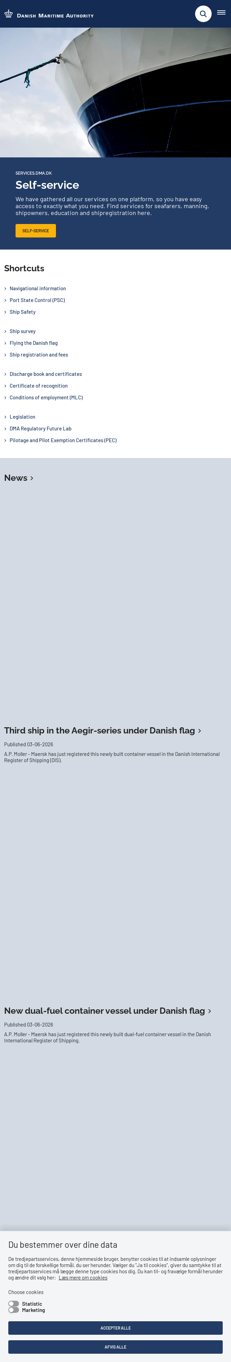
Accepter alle (115, 1327)
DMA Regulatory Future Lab (40, 428)
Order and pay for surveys (172, 734)
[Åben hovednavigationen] (224, 14)
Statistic (32, 1304)
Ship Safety (23, 312)
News (15, 478)
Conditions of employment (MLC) (46, 397)
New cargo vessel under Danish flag (77, 642)
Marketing (33, 1310)
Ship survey (23, 331)
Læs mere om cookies (83, 1277)
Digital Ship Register (116, 778)
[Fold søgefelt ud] (203, 14)
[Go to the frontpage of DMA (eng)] (47, 14)
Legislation (22, 417)
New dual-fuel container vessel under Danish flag (104, 578)
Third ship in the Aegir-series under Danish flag (99, 514)
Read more (27, 1012)
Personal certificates (171, 756)
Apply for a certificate (56, 734)
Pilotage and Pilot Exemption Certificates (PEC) (63, 440)
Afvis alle (115, 1346)
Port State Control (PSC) (37, 300)
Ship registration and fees (39, 354)
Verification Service (107, 756)
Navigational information (38, 288)
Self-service (35, 230)
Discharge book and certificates (46, 374)
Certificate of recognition (39, 385)
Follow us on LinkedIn (36, 1094)
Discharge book (52, 756)
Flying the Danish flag (34, 343)
